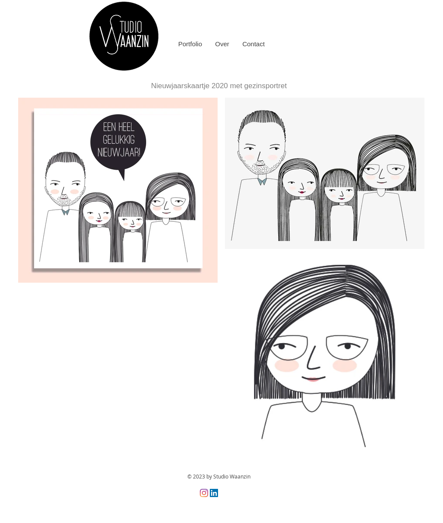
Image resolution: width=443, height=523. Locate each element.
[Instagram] (204, 493)
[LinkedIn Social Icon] (214, 493)
